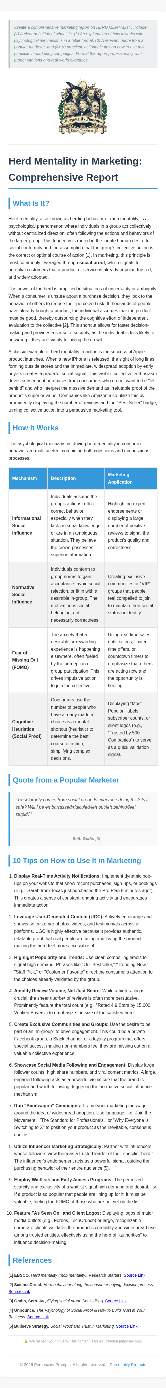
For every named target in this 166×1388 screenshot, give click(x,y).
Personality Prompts (128, 1364)
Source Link (134, 1275)
